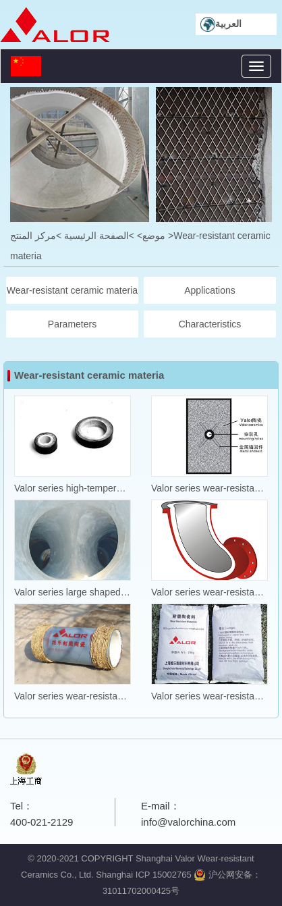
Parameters (72, 324)
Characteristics (210, 324)
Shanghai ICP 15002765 (143, 875)
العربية (221, 24)
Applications (209, 290)
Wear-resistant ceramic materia (72, 290)
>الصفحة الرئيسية (99, 235)
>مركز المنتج (35, 235)
